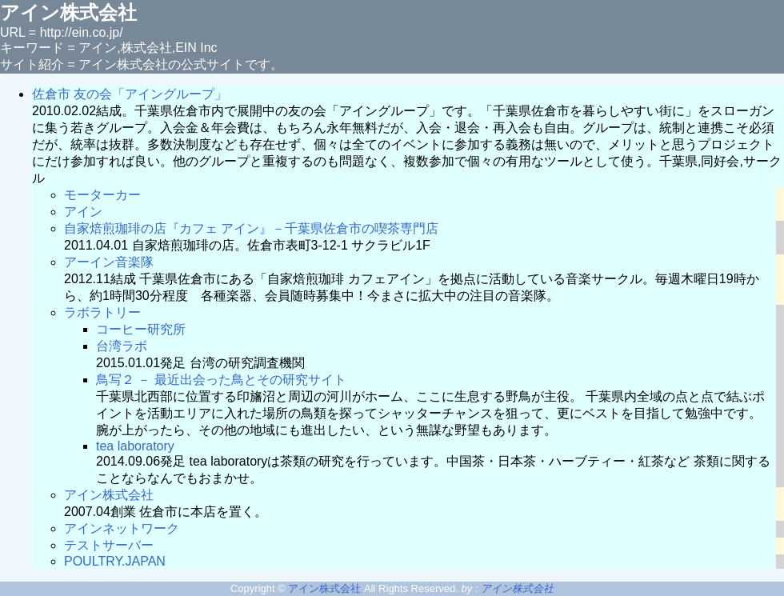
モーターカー (102, 195)
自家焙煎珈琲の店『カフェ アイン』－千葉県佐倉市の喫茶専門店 (251, 228)
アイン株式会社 (109, 495)
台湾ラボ (121, 346)
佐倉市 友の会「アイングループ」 (129, 94)
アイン (83, 211)
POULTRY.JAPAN (115, 561)
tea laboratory (135, 446)
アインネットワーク (121, 528)
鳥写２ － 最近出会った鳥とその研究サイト (221, 379)
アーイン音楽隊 (109, 262)
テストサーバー (109, 545)
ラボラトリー (102, 312)
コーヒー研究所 (141, 329)
